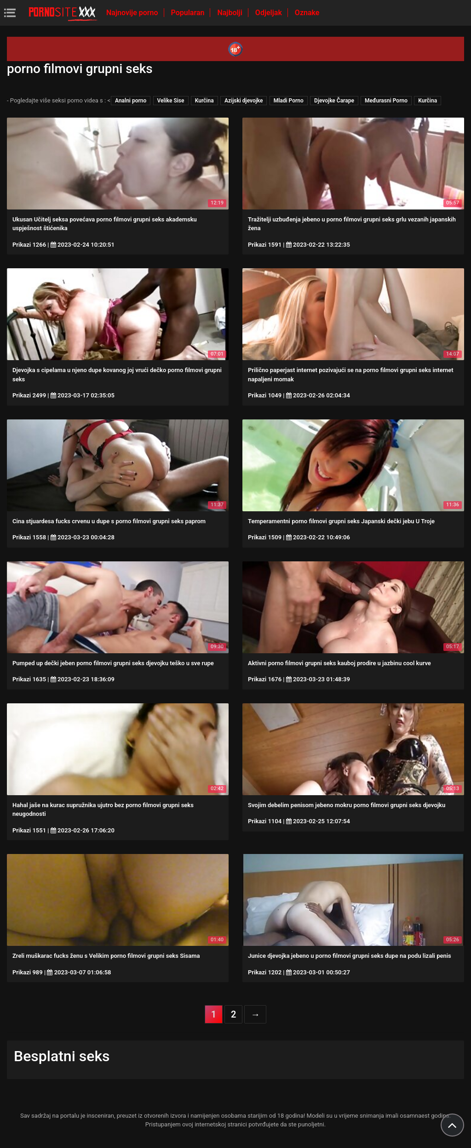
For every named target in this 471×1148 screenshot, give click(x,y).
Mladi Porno (289, 100)
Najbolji (230, 12)
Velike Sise (170, 100)
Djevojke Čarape (334, 100)
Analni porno (130, 100)
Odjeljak (269, 12)
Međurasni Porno (386, 100)
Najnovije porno (133, 12)
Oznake (307, 12)
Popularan (189, 12)
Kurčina (204, 100)
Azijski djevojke (243, 100)
